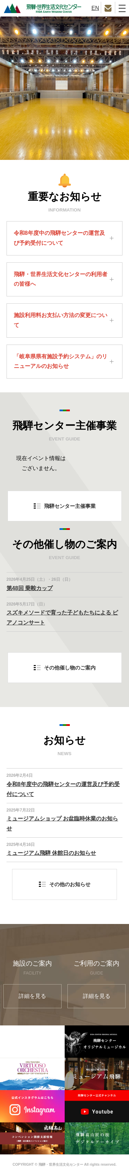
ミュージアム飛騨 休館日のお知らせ (51, 853)
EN (95, 8)
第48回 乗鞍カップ (30, 588)
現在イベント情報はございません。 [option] (40, 463)
